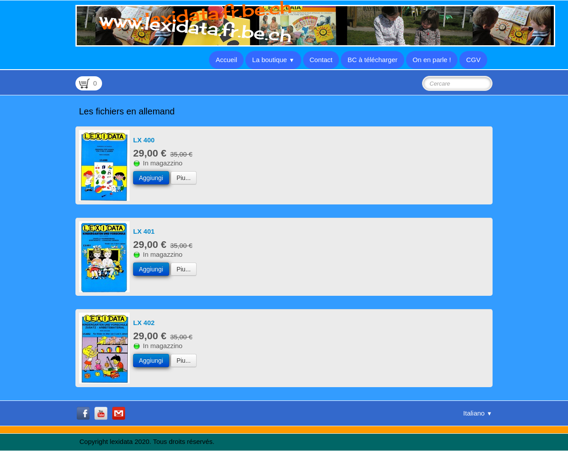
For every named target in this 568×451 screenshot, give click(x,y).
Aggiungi (151, 177)
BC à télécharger (372, 59)
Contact (321, 59)
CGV (473, 59)
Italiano (477, 413)
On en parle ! (432, 59)
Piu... (184, 177)
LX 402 (143, 322)
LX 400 (143, 140)
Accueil (226, 59)
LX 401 (143, 231)
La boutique (273, 59)
